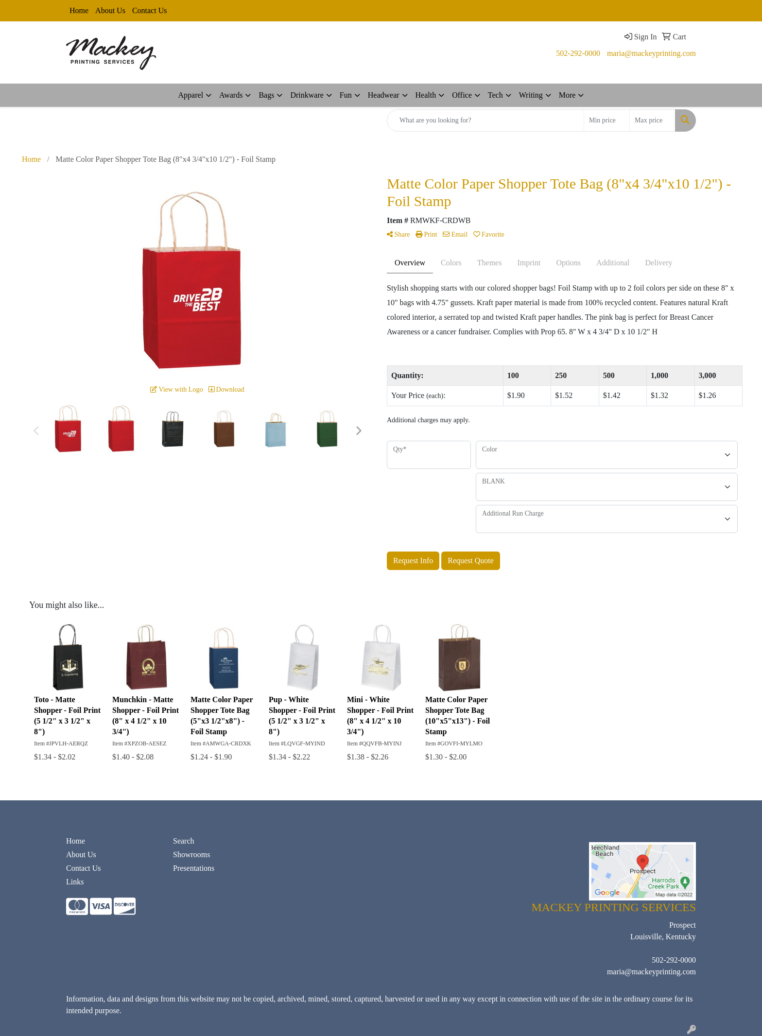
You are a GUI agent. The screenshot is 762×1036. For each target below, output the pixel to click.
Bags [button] (266, 95)
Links (75, 882)
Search (183, 841)
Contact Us (149, 10)
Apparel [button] (191, 95)
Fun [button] (346, 95)
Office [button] (462, 95)
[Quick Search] (485, 120)
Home (78, 10)
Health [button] (426, 95)
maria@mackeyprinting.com (651, 53)
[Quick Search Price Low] (607, 120)
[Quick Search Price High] (652, 120)
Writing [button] (531, 95)
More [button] (567, 95)
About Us (110, 10)
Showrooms (191, 854)
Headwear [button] (383, 95)
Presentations (193, 868)
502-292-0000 (578, 53)
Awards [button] (230, 95)
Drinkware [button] (306, 95)
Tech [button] (495, 95)
